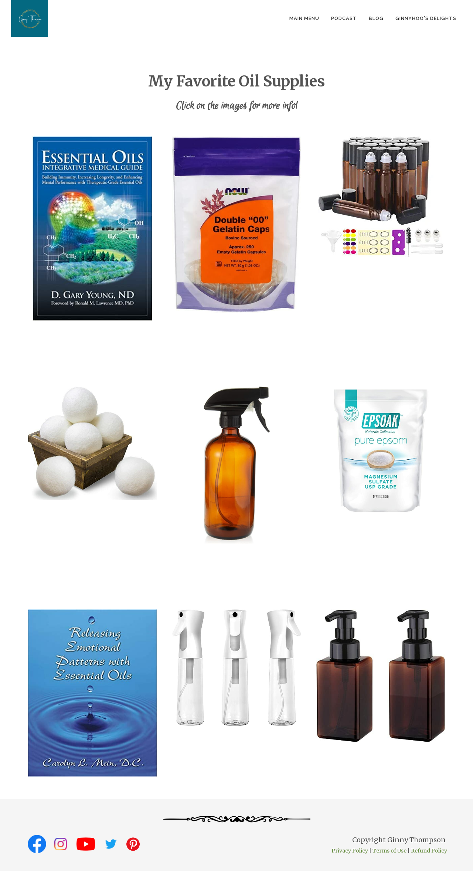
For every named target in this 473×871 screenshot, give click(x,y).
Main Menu (304, 18)
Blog (376, 18)
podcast (344, 18)
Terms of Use (389, 850)
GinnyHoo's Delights (425, 18)
